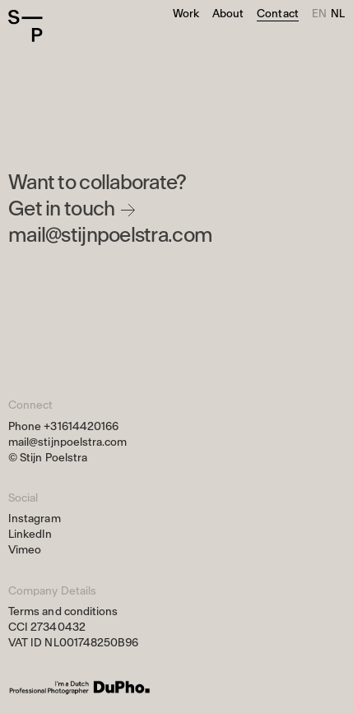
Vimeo (24, 550)
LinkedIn (30, 534)
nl (338, 14)
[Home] (41, 26)
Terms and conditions (63, 611)
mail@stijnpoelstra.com (110, 235)
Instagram (34, 518)
